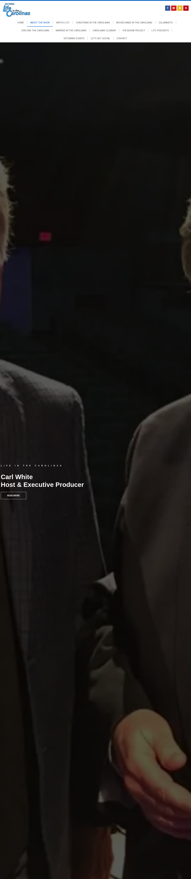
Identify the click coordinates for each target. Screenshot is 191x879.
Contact (121, 38)
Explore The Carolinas (35, 30)
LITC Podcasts (160, 30)
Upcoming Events (74, 38)
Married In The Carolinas (71, 30)
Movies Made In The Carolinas (134, 22)
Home (21, 22)
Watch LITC (63, 22)
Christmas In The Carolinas (93, 22)
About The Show (40, 22)
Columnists (166, 22)
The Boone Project (133, 30)
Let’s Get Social (100, 38)
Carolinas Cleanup (104, 30)
